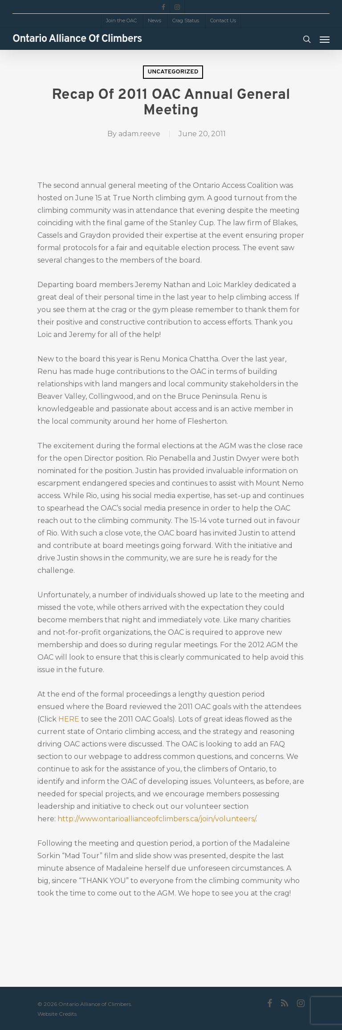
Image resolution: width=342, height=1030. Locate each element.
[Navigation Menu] (325, 39)
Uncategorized (172, 72)
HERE (68, 719)
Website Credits (57, 1013)
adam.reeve (139, 134)
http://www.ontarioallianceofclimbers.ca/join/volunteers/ (156, 819)
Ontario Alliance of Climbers (77, 39)
